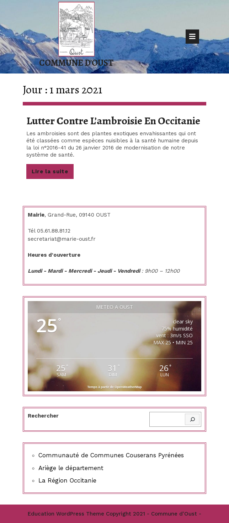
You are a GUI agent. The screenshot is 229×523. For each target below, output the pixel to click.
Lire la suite (53, 173)
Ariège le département (70, 468)
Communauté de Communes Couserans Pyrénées (111, 455)
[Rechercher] (192, 419)
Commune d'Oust (76, 63)
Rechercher (43, 416)
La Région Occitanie (67, 480)
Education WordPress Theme (66, 514)
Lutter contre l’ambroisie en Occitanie (113, 121)
